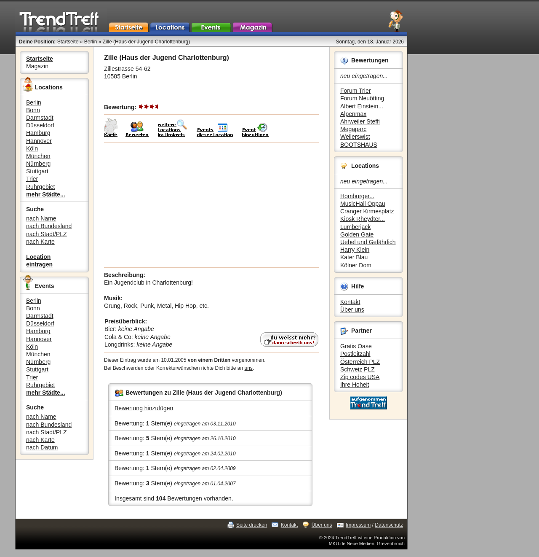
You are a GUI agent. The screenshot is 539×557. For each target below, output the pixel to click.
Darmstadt (39, 117)
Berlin (90, 42)
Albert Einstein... (361, 106)
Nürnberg (38, 163)
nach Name (41, 218)
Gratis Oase (356, 346)
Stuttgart (37, 171)
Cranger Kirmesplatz (367, 211)
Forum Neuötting (362, 98)
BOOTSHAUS (358, 144)
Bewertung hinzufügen (144, 408)
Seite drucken (251, 525)
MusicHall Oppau (362, 203)
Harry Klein (354, 249)
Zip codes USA (359, 377)
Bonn (33, 110)
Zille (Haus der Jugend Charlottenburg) (146, 42)
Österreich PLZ (360, 361)
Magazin (37, 66)
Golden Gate (357, 234)
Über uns (352, 309)
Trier (32, 178)
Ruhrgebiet (40, 186)
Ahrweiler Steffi (360, 121)
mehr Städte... (45, 194)
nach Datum (42, 447)
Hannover (39, 140)
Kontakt (350, 302)
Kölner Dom (355, 265)
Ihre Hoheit (354, 384)
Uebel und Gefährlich (368, 242)
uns (249, 368)
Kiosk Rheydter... (362, 218)
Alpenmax (353, 113)
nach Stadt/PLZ (46, 234)
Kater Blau (354, 257)
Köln (32, 148)
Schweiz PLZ (357, 369)
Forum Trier (355, 90)
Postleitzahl (355, 353)
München (38, 156)
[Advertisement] (211, 205)
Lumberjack (355, 226)
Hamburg (38, 132)
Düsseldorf (40, 125)
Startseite (68, 42)
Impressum (358, 525)
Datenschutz (389, 525)
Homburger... (357, 196)
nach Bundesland (49, 226)
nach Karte (40, 241)
